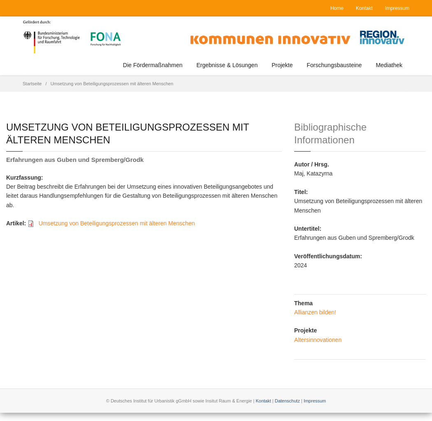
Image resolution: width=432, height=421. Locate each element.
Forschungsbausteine (334, 65)
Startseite (32, 83)
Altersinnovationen (317, 340)
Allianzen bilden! (315, 312)
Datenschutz (287, 400)
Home (337, 8)
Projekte (282, 65)
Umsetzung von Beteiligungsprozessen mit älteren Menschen (117, 223)
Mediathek (389, 65)
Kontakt (364, 8)
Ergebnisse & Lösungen (227, 65)
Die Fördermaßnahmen (153, 65)
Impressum (397, 8)
